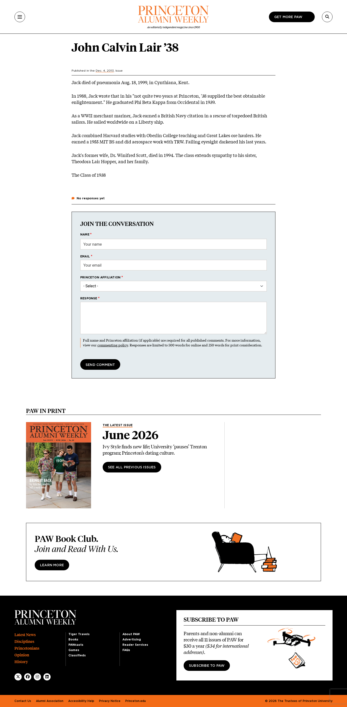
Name (84, 234)
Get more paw (288, 17)
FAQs (126, 650)
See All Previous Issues (132, 467)
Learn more (52, 565)
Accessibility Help (81, 701)
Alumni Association (49, 701)
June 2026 (131, 435)
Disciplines (24, 641)
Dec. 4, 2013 (105, 70)
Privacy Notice (109, 701)
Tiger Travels (79, 634)
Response (88, 298)
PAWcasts (75, 644)
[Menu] (19, 17)
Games (73, 650)
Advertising (131, 639)
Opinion (21, 655)
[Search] (327, 17)
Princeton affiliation (100, 277)
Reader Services (135, 644)
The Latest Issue (118, 425)
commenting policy (112, 345)
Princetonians (26, 648)
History (21, 662)
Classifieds (77, 655)
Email (85, 256)
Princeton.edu (135, 701)
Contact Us (22, 701)
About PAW (131, 634)
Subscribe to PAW (207, 665)
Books (73, 639)
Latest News (25, 635)
